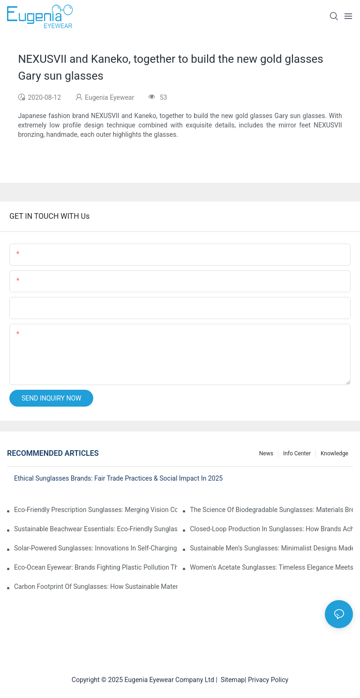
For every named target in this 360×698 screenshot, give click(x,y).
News (266, 453)
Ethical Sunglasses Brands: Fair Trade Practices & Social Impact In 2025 (118, 478)
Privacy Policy (268, 679)
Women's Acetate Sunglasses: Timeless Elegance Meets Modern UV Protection (271, 567)
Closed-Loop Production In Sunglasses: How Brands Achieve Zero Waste (271, 529)
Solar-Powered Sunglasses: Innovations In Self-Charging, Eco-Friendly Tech (95, 548)
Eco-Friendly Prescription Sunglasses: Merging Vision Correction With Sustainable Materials (95, 509)
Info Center (297, 453)
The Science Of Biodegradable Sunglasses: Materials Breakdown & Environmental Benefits (271, 509)
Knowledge (334, 453)
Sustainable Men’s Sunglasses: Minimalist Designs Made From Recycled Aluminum (271, 548)
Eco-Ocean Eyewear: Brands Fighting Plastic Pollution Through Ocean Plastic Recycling (95, 567)
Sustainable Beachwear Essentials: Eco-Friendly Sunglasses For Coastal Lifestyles (95, 529)
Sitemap (231, 679)
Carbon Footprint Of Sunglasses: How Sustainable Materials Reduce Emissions (95, 586)
